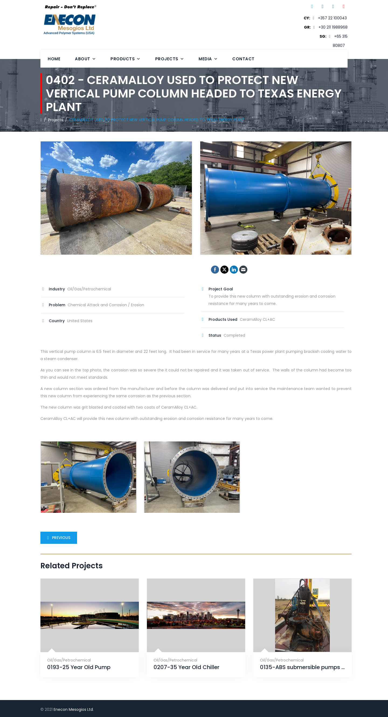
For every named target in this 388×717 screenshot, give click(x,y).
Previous (57, 538)
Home (54, 59)
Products (125, 59)
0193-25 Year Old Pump (78, 667)
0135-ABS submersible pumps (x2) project (302, 667)
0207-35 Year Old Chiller (186, 667)
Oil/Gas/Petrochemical (69, 660)
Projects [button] (169, 59)
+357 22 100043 (332, 18)
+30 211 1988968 (333, 27)
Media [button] (208, 59)
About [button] (85, 59)
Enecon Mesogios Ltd (73, 709)
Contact (243, 59)
